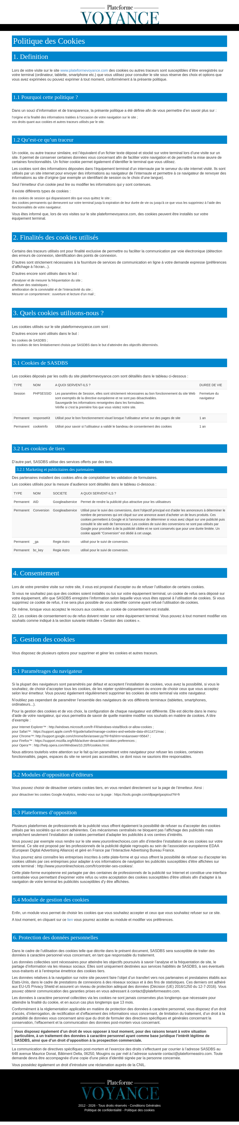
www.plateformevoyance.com (84, 70)
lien (70, 920)
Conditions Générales (145, 1105)
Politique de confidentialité (103, 1110)
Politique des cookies (140, 1110)
